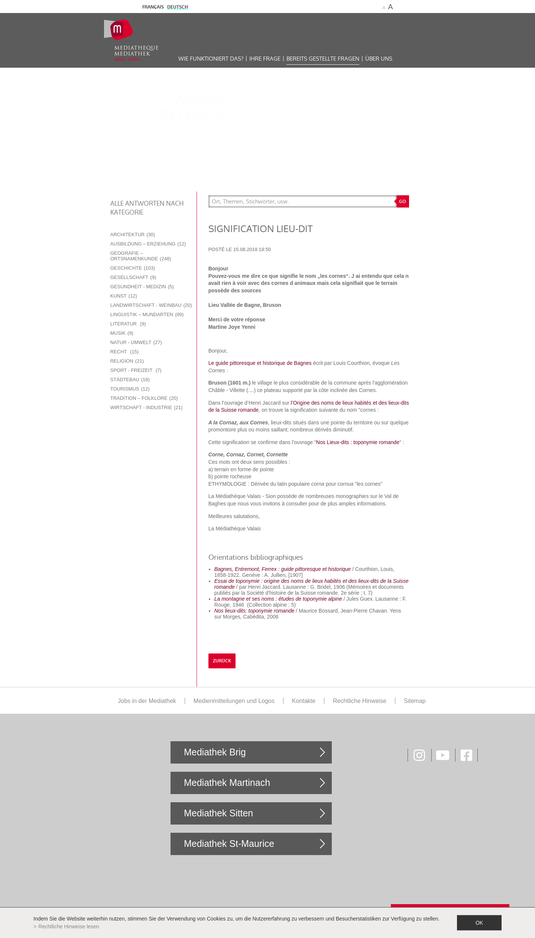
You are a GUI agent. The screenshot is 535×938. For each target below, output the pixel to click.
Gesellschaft (133, 277)
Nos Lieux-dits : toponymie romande (357, 442)
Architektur (132, 234)
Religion (127, 361)
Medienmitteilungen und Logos (234, 701)
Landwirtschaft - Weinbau (151, 305)
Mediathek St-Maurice (229, 843)
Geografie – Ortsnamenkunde (140, 255)
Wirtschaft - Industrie (146, 407)
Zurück (222, 661)
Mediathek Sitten (218, 813)
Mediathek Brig (215, 752)
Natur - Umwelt (136, 342)
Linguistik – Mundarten (147, 314)
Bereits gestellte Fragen (322, 58)
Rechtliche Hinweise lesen (68, 926)
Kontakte (303, 701)
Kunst (123, 296)
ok (479, 923)
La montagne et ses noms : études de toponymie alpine (278, 599)
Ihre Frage (265, 58)
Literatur (128, 324)
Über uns (378, 58)
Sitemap (415, 701)
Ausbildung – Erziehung (148, 244)
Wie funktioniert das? (210, 58)
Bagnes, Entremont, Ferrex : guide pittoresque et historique (282, 569)
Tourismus (130, 389)
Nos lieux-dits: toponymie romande (254, 611)
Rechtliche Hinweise (359, 701)
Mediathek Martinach (227, 782)
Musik (121, 333)
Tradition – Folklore (144, 398)
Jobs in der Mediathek (147, 701)
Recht (124, 351)
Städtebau (130, 379)
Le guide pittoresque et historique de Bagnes (260, 363)
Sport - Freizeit (136, 370)
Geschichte (132, 268)
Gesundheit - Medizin (142, 286)
